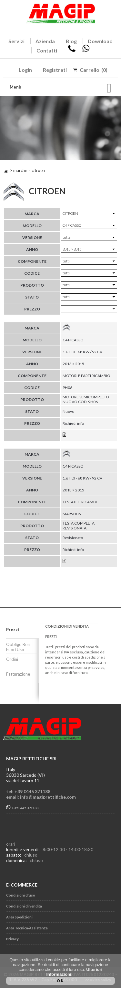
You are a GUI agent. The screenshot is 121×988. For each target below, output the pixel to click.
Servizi (16, 41)
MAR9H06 (72, 513)
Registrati (55, 70)
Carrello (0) (93, 70)
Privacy (12, 939)
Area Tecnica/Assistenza (27, 928)
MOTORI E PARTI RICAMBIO (86, 375)
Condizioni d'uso (20, 895)
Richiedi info (73, 423)
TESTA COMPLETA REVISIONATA (79, 525)
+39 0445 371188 (22, 807)
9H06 (67, 387)
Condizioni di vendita (24, 906)
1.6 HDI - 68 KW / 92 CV (82, 351)
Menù (15, 87)
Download (100, 41)
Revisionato (73, 537)
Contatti (46, 50)
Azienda (45, 41)
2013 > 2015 (73, 363)
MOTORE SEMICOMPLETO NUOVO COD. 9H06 (86, 399)
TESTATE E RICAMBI (80, 501)
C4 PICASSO (73, 339)
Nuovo (68, 411)
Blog (71, 41)
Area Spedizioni (19, 917)
